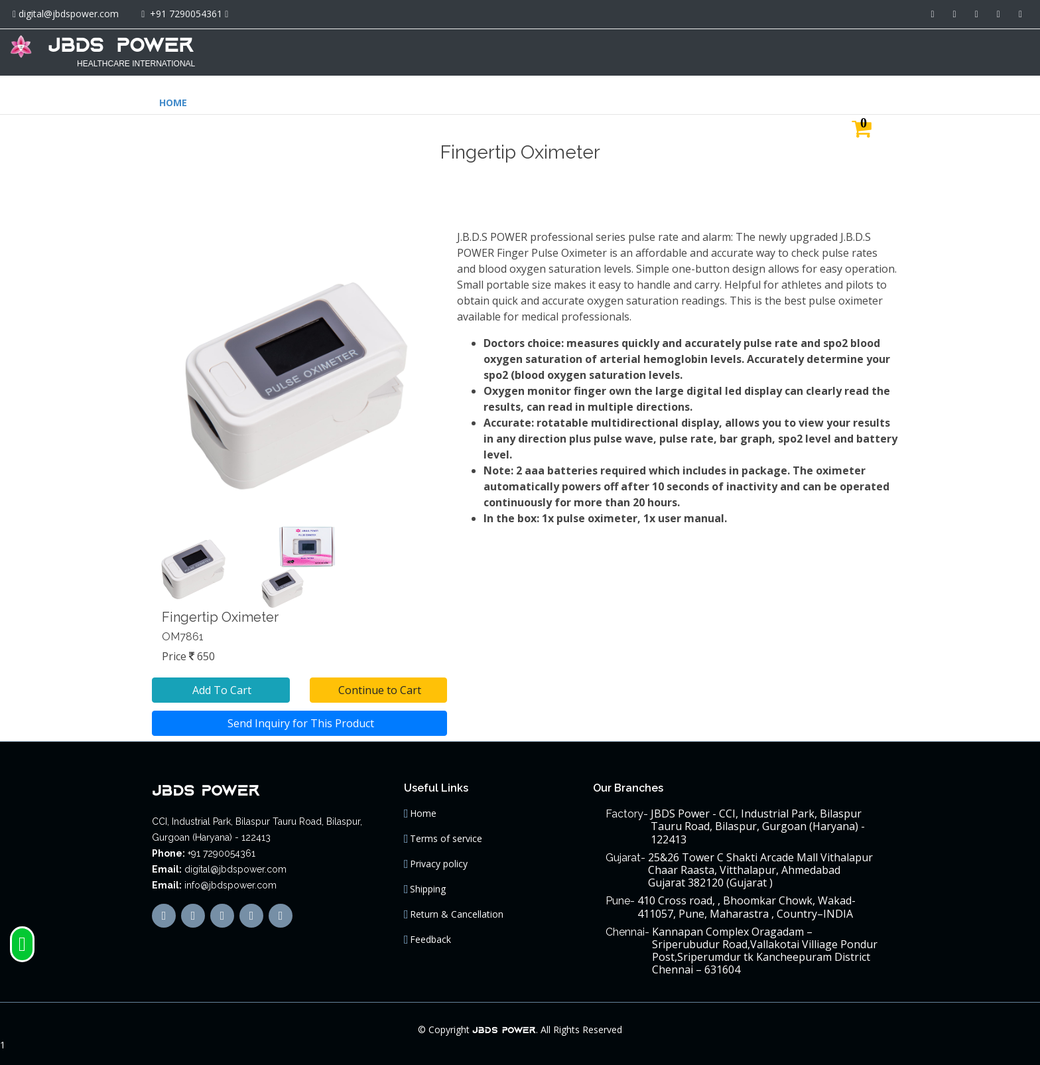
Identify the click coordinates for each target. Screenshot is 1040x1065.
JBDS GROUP (837, 50)
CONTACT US (989, 50)
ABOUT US (765, 50)
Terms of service (446, 832)
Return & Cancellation (456, 907)
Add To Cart (220, 683)
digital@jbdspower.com (69, 13)
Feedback (430, 933)
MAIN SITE (915, 50)
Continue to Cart (378, 683)
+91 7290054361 (186, 13)
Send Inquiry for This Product (299, 716)
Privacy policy (439, 857)
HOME (707, 50)
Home (423, 807)
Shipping (428, 882)
